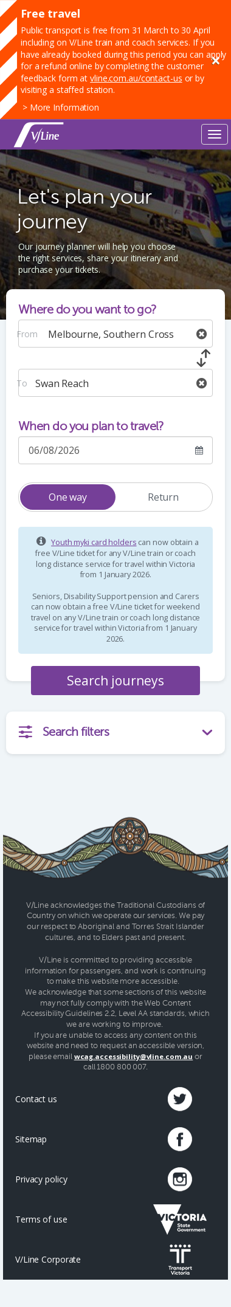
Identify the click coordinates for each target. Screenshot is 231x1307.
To (21, 383)
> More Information (60, 107)
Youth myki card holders (93, 542)
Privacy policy (41, 1179)
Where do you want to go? (87, 310)
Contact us (36, 1099)
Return (163, 497)
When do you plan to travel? (91, 426)
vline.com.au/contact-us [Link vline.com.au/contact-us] (136, 78)
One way (68, 497)
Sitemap (31, 1139)
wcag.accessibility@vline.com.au (133, 1056)
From (27, 334)
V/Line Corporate (48, 1259)
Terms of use (41, 1219)
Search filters (128, 732)
